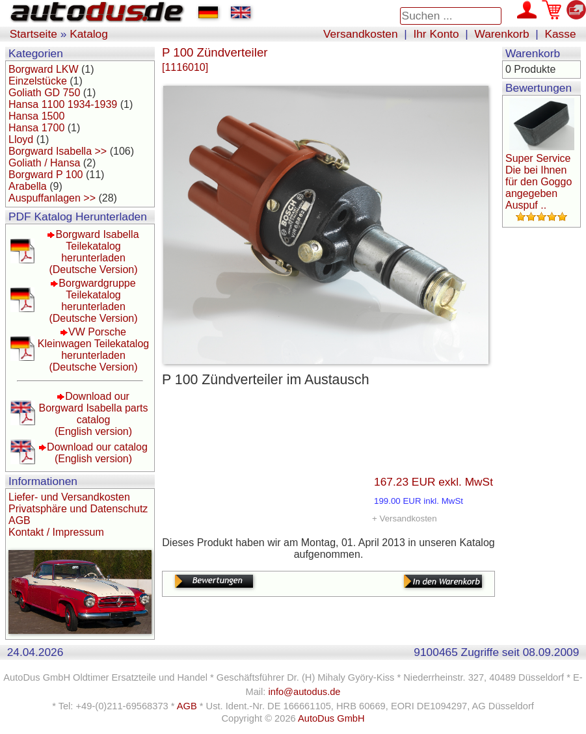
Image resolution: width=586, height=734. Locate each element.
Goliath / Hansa (44, 162)
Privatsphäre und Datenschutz (78, 508)
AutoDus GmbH (331, 718)
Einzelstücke (37, 80)
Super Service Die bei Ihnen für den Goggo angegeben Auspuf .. (538, 182)
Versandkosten (360, 33)
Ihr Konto (436, 33)
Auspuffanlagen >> (52, 197)
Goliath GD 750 (44, 92)
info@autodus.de (304, 692)
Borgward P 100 (45, 174)
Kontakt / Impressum (56, 532)
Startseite (33, 33)
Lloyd (20, 139)
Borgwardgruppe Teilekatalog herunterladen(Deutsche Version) (93, 301)
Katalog (89, 33)
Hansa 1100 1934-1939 (62, 104)
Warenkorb (502, 33)
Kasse (560, 33)
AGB (19, 520)
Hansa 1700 (36, 127)
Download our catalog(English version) (97, 452)
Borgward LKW (43, 69)
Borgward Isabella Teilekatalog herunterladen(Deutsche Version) (94, 252)
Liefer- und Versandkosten (69, 497)
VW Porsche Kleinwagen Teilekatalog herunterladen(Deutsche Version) (93, 349)
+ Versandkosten (404, 518)
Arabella (27, 186)
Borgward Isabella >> (57, 151)
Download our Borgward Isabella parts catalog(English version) (93, 414)
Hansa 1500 (36, 116)
